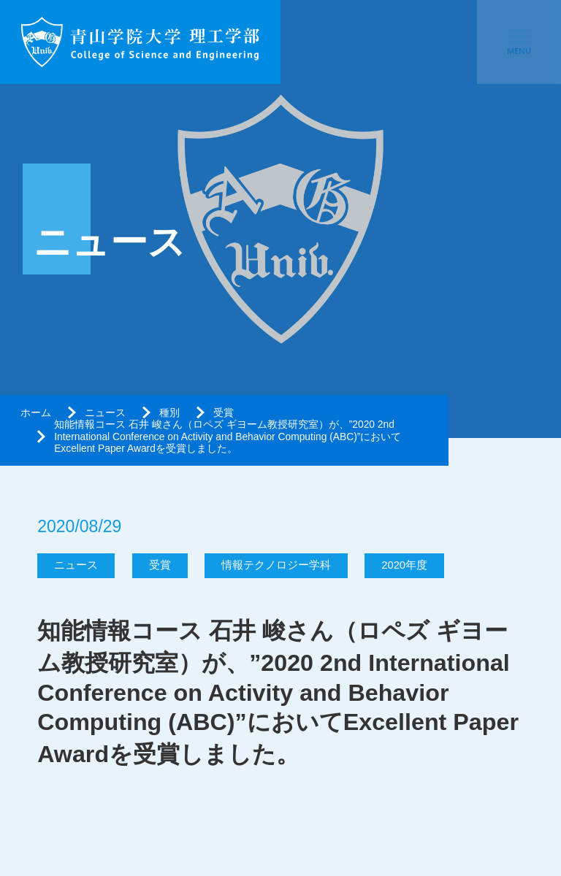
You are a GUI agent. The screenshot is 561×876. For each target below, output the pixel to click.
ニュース (105, 412)
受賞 (223, 412)
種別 (169, 412)
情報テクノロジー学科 (276, 565)
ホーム (35, 412)
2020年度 (404, 565)
